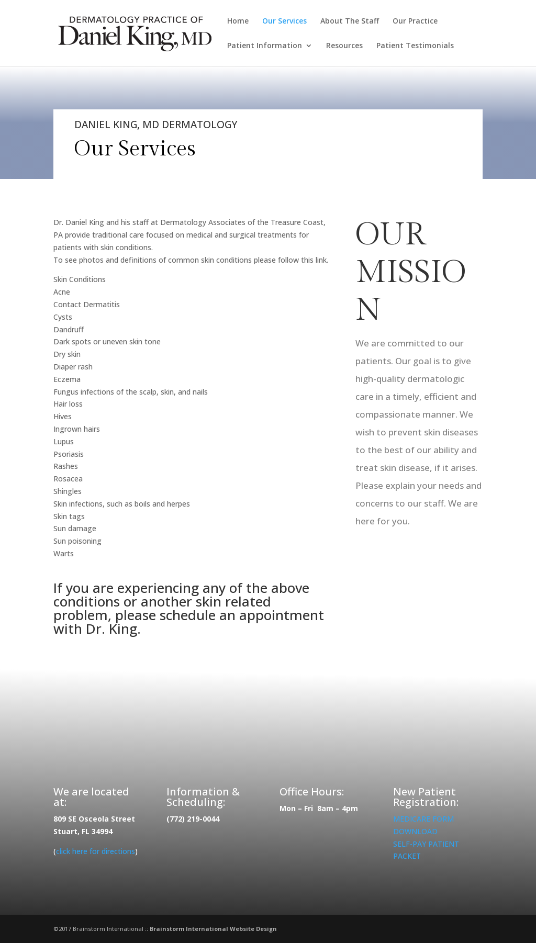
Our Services (284, 21)
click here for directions (95, 851)
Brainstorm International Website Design (213, 929)
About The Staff (349, 21)
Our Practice (415, 21)
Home (238, 21)
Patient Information (264, 46)
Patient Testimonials (415, 46)
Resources (344, 46)
